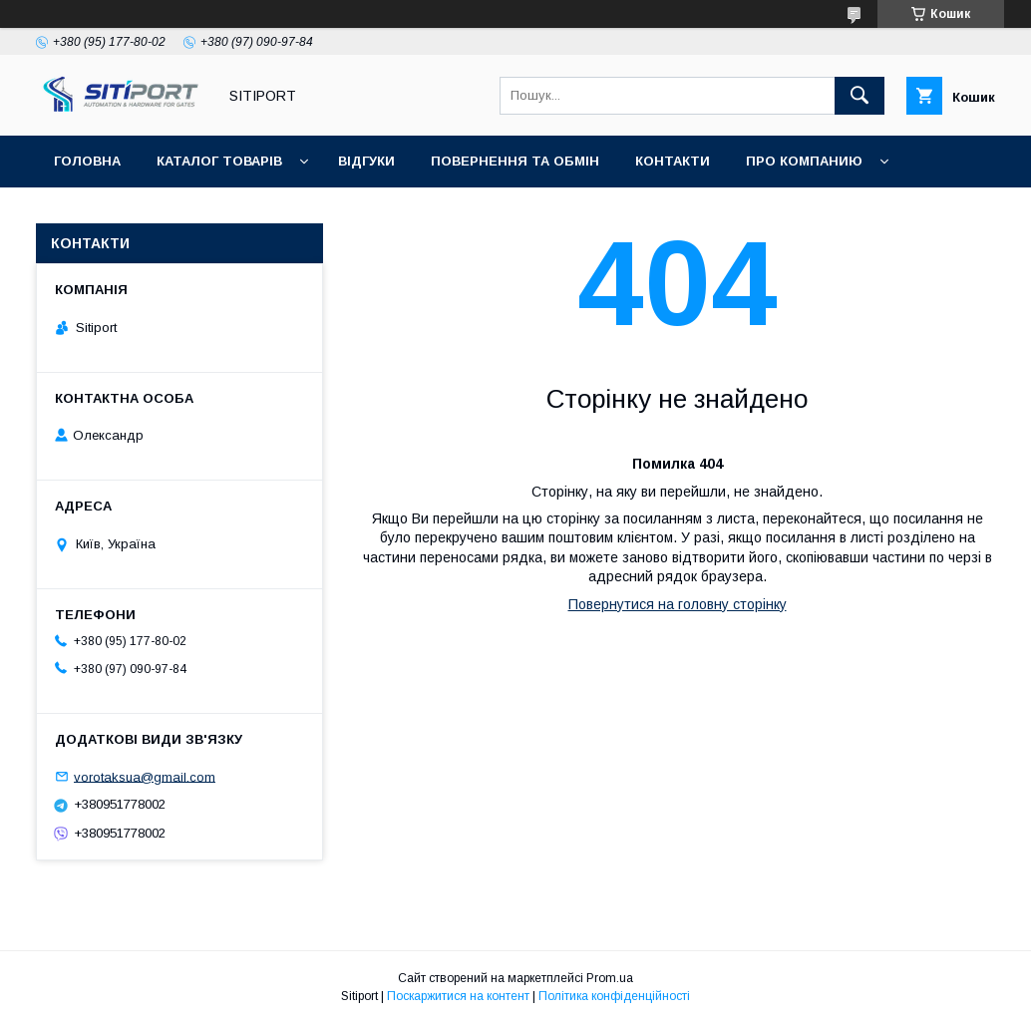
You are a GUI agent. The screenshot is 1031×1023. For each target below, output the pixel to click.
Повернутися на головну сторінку (677, 604)
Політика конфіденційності (614, 996)
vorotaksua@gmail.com (144, 776)
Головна (87, 161)
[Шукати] (859, 96)
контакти (672, 161)
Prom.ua (609, 978)
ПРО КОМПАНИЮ (804, 161)
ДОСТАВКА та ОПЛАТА (133, 212)
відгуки (366, 161)
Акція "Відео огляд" (591, 212)
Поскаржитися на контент (458, 996)
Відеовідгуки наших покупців (363, 212)
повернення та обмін (515, 161)
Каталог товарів (219, 161)
